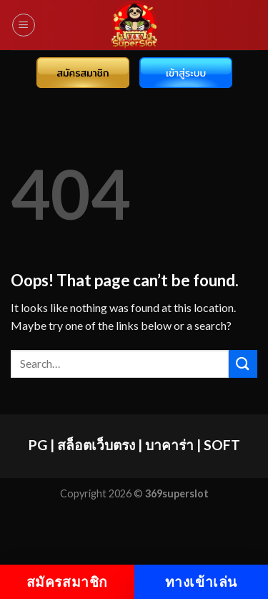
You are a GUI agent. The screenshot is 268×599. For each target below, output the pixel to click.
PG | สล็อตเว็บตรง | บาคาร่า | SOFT (134, 445)
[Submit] (243, 364)
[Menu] (23, 25)
